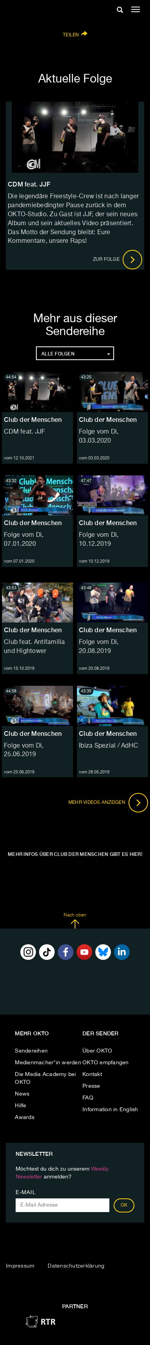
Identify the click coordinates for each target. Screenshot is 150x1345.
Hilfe (20, 1105)
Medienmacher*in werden (48, 1062)
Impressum (20, 1266)
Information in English (110, 1109)
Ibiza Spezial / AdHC (108, 746)
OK (124, 1205)
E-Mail (26, 1192)
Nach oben (75, 921)
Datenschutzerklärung (76, 1266)
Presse (91, 1086)
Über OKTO (97, 1051)
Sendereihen (31, 1051)
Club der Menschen (33, 419)
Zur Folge (118, 259)
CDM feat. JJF (24, 432)
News (22, 1094)
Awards (24, 1117)
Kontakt (92, 1074)
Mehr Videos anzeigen (108, 802)
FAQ (87, 1098)
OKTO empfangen (105, 1062)
